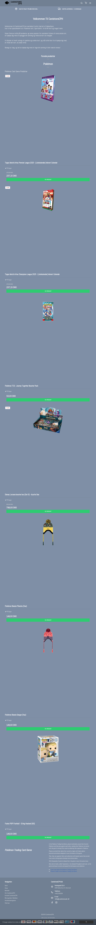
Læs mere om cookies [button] (56, 922)
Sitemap (7, 903)
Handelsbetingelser (10, 900)
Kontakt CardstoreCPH (11, 895)
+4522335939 (59, 893)
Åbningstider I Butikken (11, 898)
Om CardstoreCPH (10, 893)
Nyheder (7, 890)
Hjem (6, 885)
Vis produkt (48, 179)
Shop (6, 888)
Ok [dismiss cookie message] (86, 922)
